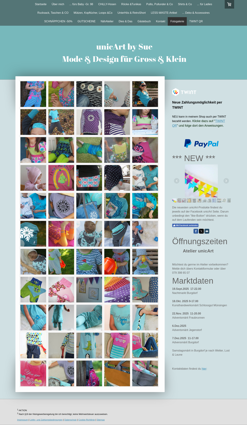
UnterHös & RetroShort (131, 12)
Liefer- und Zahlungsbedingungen (46, 419)
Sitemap (101, 419)
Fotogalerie (177, 21)
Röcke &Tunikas (131, 4)
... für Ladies (204, 4)
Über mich (58, 4)
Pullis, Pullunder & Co (159, 4)
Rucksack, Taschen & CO (52, 12)
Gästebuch (144, 21)
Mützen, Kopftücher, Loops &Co (93, 12)
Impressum (22, 419)
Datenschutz (70, 419)
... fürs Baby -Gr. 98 (81, 4)
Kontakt (160, 21)
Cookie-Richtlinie (86, 419)
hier (204, 368)
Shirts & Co (185, 4)
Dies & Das (125, 21)
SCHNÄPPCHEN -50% (58, 21)
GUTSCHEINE (87, 21)
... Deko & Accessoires (196, 12)
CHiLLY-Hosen (107, 4)
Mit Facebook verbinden (185, 225)
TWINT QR (196, 21)
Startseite (41, 4)
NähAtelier (107, 21)
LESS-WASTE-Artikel (164, 12)
